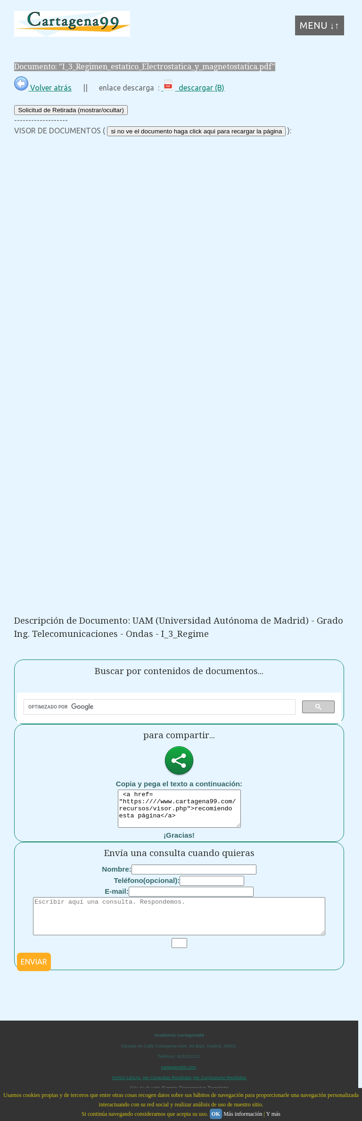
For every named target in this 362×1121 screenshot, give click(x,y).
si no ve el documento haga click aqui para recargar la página (196, 131)
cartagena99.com (178, 1081)
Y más (273, 1114)
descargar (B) (192, 87)
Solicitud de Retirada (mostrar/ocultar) (70, 110)
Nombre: (116, 876)
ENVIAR (34, 976)
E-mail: (117, 898)
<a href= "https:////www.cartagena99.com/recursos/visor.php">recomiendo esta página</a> (179, 812)
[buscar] (158, 707)
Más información (242, 1114)
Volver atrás (43, 87)
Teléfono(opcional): (147, 887)
